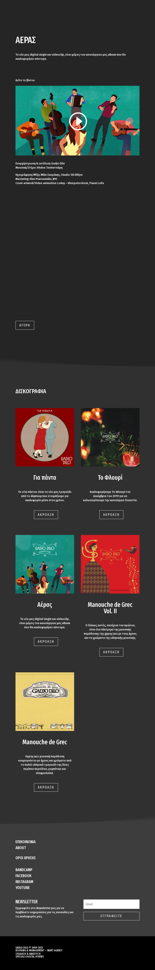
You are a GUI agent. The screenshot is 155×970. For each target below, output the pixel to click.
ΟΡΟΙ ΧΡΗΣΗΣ (25, 857)
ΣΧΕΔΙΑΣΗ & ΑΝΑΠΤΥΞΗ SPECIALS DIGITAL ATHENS (29, 955)
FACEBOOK (23, 875)
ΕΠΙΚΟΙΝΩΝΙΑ (25, 841)
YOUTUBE (22, 887)
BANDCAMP (23, 869)
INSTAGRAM (24, 881)
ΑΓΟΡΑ (24, 325)
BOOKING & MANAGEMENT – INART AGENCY (38, 950)
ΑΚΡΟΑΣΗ (46, 515)
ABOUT (20, 847)
